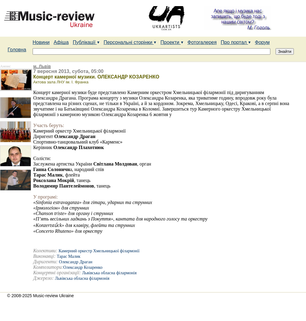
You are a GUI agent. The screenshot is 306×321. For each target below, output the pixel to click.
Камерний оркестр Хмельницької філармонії (99, 251)
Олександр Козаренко (83, 267)
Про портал (236, 42)
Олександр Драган (75, 262)
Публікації (86, 42)
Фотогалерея (202, 42)
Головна (17, 49)
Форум (262, 42)
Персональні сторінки (130, 42)
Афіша (61, 42)
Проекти (172, 42)
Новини (41, 42)
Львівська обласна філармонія (109, 273)
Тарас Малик (68, 256)
